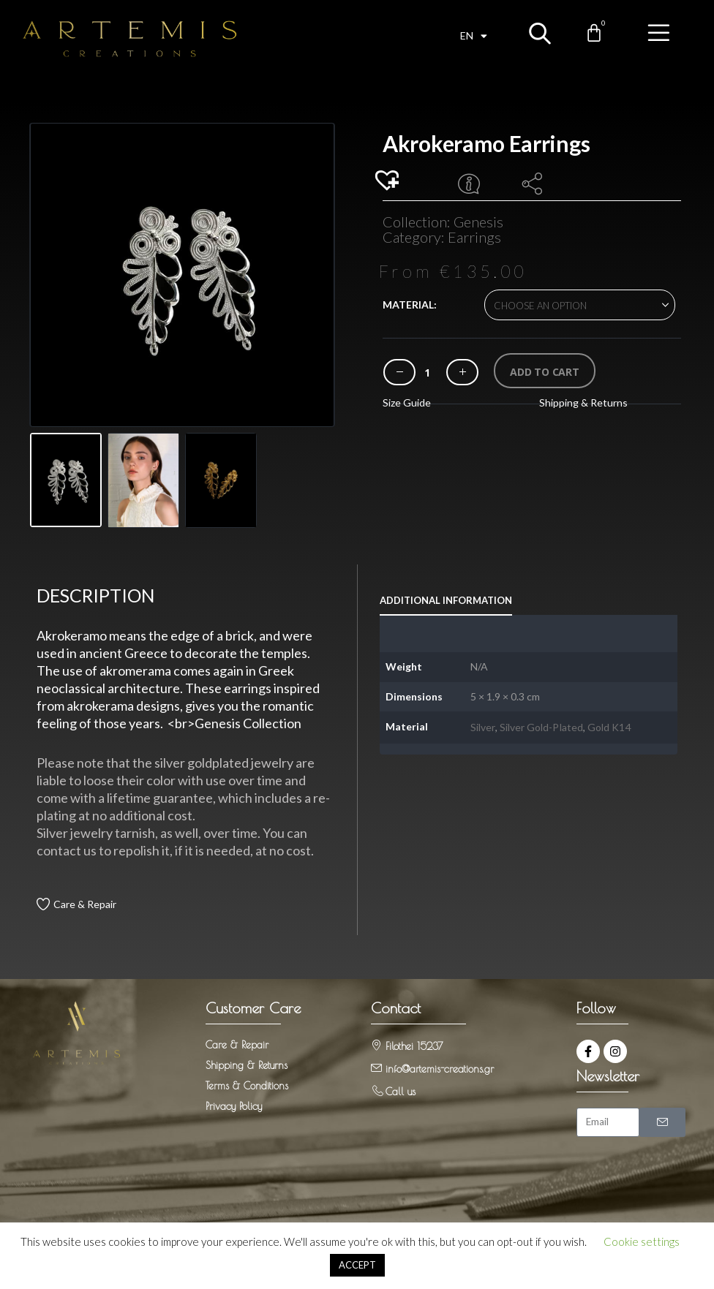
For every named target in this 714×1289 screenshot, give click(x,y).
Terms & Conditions (247, 1086)
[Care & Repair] (43, 904)
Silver (482, 727)
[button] (389, 181)
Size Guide (407, 402)
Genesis (478, 221)
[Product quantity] (427, 372)
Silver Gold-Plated (541, 727)
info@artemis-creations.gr (440, 1069)
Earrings (474, 237)
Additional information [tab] (446, 600)
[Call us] (376, 1090)
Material (408, 304)
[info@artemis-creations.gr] (376, 1067)
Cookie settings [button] (642, 1241)
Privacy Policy (234, 1106)
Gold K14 (609, 727)
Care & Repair (84, 904)
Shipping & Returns (583, 402)
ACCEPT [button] (357, 1265)
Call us (401, 1091)
